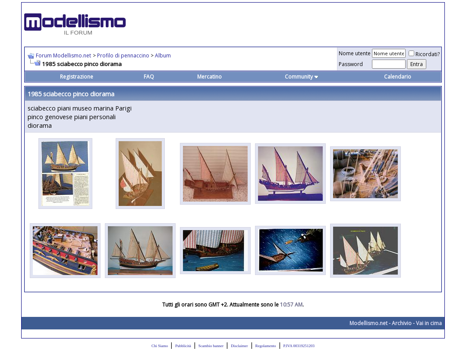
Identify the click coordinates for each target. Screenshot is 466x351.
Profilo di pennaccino (124, 55)
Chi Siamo (159, 346)
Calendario (397, 76)
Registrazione (76, 76)
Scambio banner (211, 346)
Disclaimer (239, 346)
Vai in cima (429, 323)
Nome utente (355, 53)
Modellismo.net (368, 323)
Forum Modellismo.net (63, 55)
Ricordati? (424, 54)
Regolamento (265, 346)
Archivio (402, 323)
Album (163, 55)
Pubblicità (183, 346)
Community (302, 76)
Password (351, 64)
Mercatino (209, 76)
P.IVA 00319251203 (299, 346)
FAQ (149, 76)
